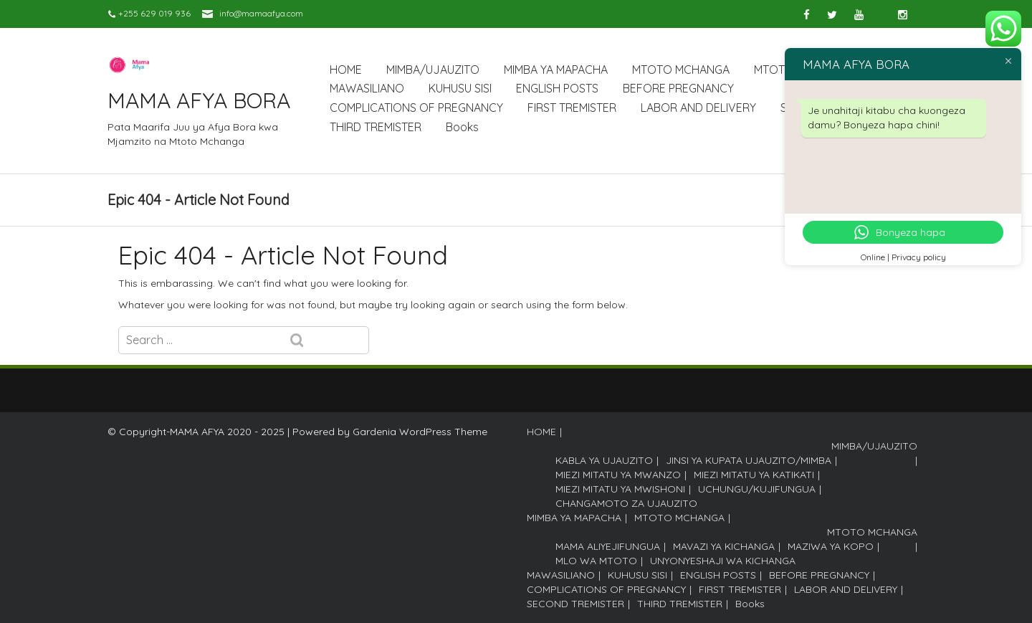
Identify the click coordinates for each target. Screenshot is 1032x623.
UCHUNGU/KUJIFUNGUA (757, 488)
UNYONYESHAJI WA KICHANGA (723, 560)
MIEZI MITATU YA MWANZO (618, 474)
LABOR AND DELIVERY (698, 107)
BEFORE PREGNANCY (678, 88)
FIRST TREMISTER (571, 107)
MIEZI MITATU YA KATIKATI (754, 474)
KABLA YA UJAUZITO (604, 460)
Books (462, 127)
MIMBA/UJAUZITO (432, 69)
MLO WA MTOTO (596, 560)
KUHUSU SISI (460, 88)
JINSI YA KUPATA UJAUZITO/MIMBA (748, 460)
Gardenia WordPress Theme (420, 431)
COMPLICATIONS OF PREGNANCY (416, 107)
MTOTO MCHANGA (681, 69)
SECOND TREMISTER (575, 603)
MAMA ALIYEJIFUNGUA (607, 546)
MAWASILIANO (367, 88)
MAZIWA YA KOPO (831, 546)
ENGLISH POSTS (557, 88)
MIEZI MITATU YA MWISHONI (620, 488)
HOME (346, 69)
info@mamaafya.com (261, 13)
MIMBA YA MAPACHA (556, 69)
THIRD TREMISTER (375, 127)
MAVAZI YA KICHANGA (724, 546)
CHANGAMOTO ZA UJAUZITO (626, 503)
